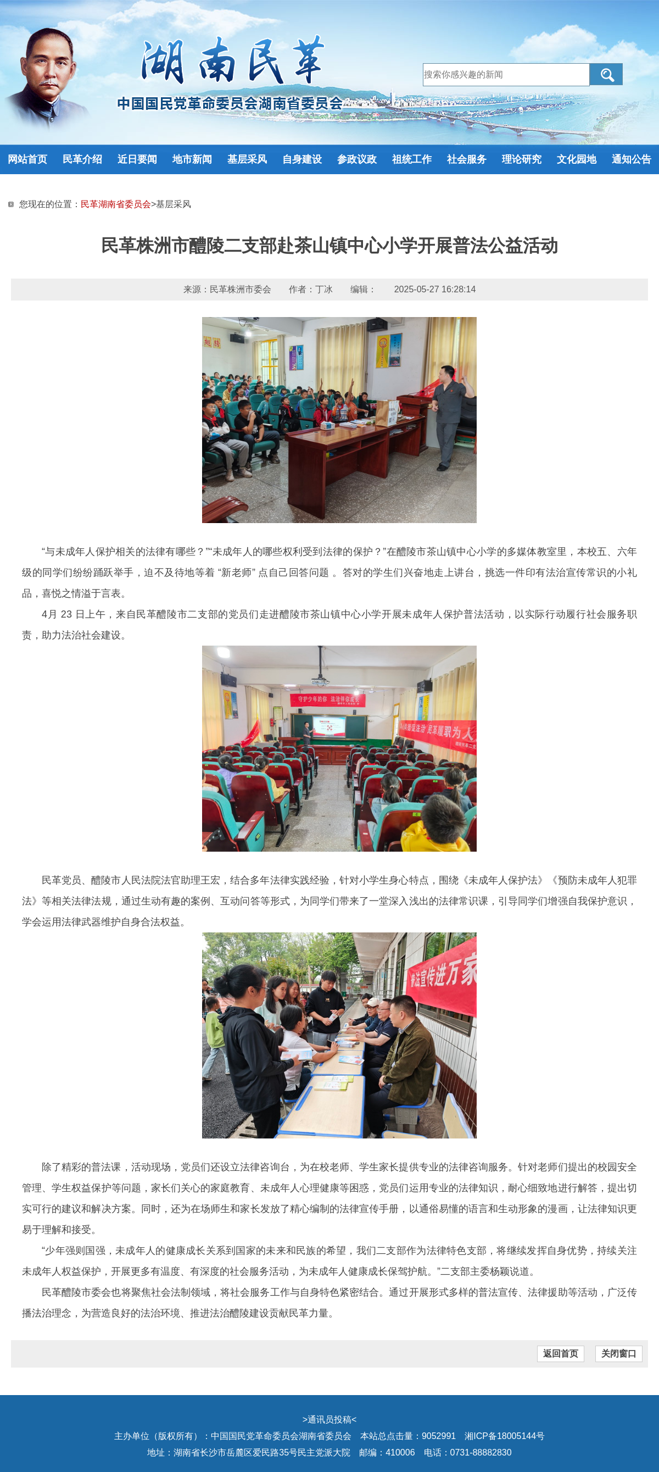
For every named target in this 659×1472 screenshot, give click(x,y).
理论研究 (521, 159)
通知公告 (631, 159)
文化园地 (576, 159)
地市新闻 (192, 159)
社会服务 (467, 159)
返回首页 (560, 1353)
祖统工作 (412, 159)
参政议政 (357, 159)
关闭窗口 (618, 1353)
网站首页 (27, 159)
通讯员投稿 (329, 1419)
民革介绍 (82, 159)
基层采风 (247, 159)
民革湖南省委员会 (116, 204)
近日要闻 (137, 159)
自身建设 (302, 159)
